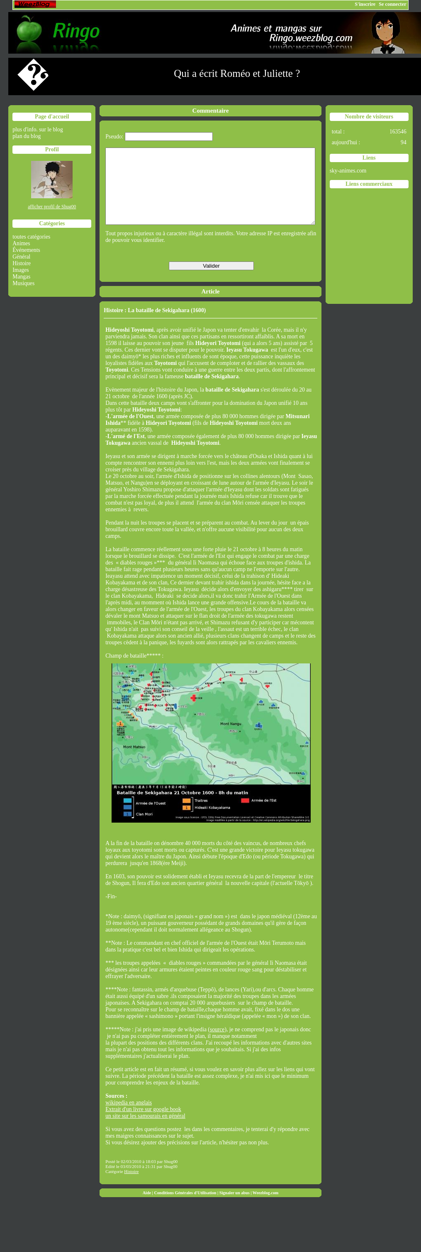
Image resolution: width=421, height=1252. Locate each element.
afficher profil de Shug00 (52, 206)
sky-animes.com (348, 171)
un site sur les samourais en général (145, 1131)
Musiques (23, 283)
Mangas (21, 277)
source (217, 1044)
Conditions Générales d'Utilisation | (186, 1207)
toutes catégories (31, 237)
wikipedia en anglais (128, 1117)
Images (20, 270)
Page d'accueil (52, 116)
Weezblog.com (266, 1207)
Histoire (21, 263)
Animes (21, 243)
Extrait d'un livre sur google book (143, 1124)
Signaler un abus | (236, 1207)
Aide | (148, 1207)
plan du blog (26, 136)
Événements (26, 250)
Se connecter (392, 4)
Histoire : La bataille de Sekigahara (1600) (155, 325)
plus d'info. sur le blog (37, 129)
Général (21, 257)
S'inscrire (365, 4)
